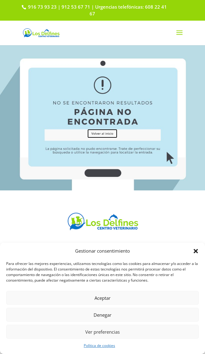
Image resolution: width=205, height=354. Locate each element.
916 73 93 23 (42, 7)
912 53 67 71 (76, 7)
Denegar (102, 315)
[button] (196, 251)
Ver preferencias (102, 332)
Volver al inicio (102, 133)
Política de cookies (99, 345)
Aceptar (102, 298)
